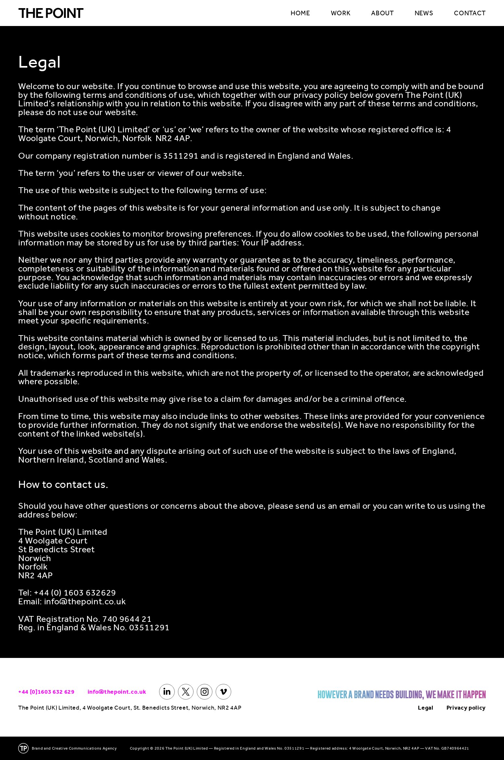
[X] (186, 692)
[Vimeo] (223, 692)
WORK (341, 13)
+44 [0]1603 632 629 (46, 691)
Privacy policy (466, 708)
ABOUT (382, 13)
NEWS (424, 13)
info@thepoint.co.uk (117, 691)
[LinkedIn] (167, 692)
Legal (425, 708)
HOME (300, 13)
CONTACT (470, 13)
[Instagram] (204, 692)
